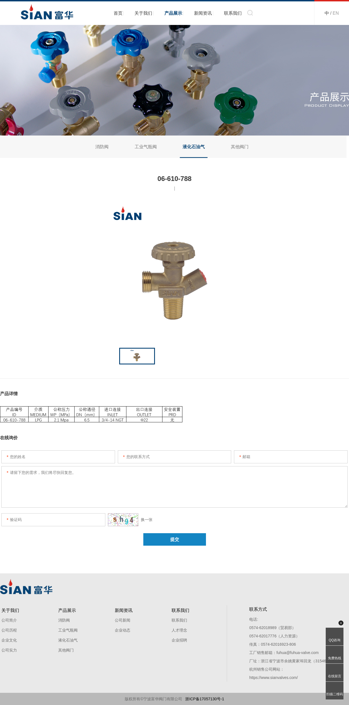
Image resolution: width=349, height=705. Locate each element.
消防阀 (98, 146)
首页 (118, 13)
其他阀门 (236, 146)
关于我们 (143, 13)
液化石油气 (190, 146)
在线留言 (334, 676)
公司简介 (9, 620)
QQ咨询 (335, 640)
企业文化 (9, 640)
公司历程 (9, 630)
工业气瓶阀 (142, 146)
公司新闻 (122, 620)
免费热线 (334, 658)
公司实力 (9, 650)
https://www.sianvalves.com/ (273, 677)
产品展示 (173, 13)
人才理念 (179, 630)
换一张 (130, 519)
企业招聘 (179, 640)
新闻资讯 (203, 13)
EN (336, 13)
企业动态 (122, 630)
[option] (174, 270)
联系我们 (233, 13)
